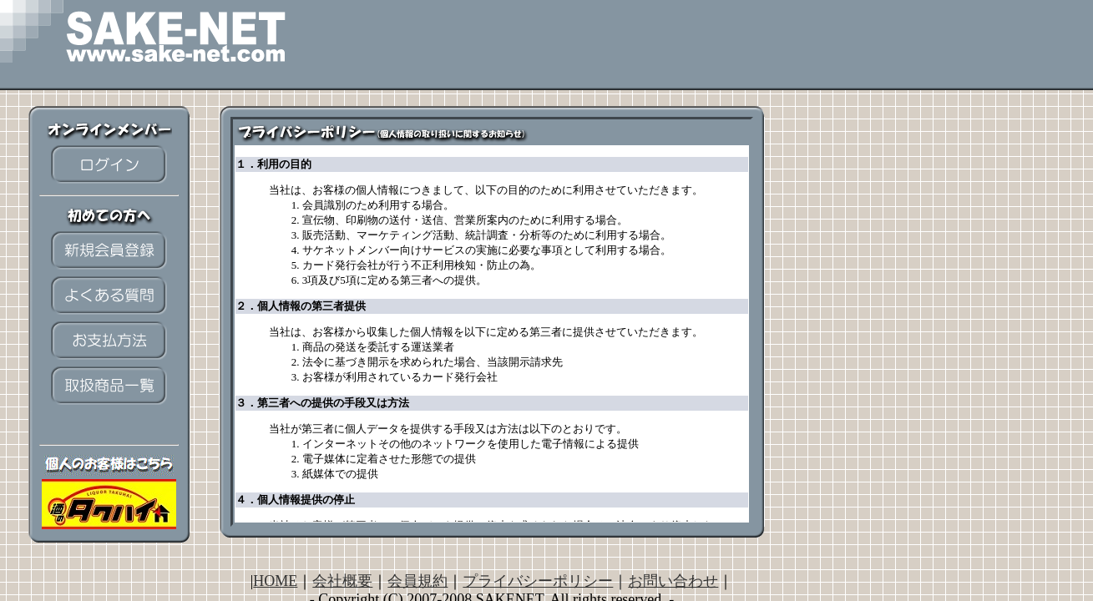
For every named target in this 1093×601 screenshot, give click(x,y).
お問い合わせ (673, 581)
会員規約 (417, 581)
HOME (275, 581)
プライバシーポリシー (538, 581)
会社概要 (342, 581)
